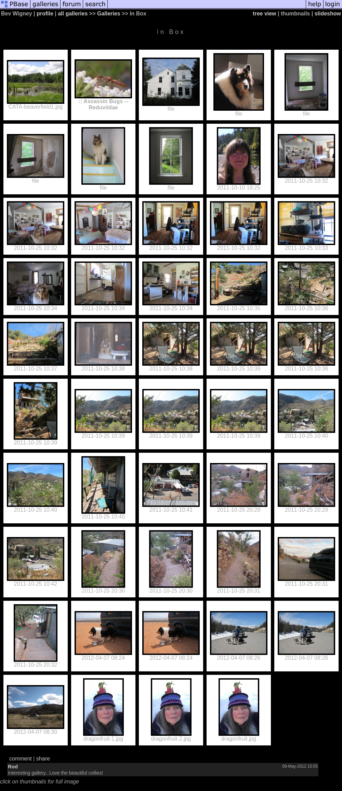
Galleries (108, 13)
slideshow (328, 13)
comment (20, 759)
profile (45, 13)
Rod (13, 766)
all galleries (73, 13)
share (43, 759)
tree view (264, 13)
